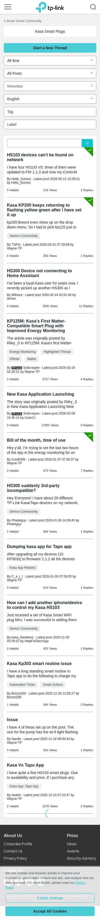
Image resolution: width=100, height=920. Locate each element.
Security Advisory (81, 858)
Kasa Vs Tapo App (25, 765)
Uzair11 (30, 418)
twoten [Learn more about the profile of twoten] (16, 795)
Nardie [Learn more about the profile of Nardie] (16, 739)
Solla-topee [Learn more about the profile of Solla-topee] (31, 368)
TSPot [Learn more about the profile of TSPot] (15, 244)
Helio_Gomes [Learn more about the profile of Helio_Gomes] (21, 179)
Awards (73, 851)
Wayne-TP (14, 248)
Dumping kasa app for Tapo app (39, 546)
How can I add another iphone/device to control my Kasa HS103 (44, 605)
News (71, 844)
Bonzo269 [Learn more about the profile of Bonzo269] (18, 693)
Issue (12, 719)
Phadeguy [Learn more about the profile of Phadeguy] (18, 520)
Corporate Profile (18, 844)
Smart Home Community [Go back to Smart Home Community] (23, 21)
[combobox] (50, 60)
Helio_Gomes (21, 183)
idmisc (11, 298)
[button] (8, 7)
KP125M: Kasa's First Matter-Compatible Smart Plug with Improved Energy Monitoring (36, 326)
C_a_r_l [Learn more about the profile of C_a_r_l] (17, 576)
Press (72, 835)
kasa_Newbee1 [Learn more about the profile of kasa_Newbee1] (22, 637)
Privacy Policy (15, 858)
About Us (13, 835)
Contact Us (13, 851)
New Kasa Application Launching (40, 394)
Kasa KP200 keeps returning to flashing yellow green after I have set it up (44, 210)
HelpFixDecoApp (37, 641)
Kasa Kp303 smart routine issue (39, 663)
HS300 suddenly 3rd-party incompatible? (33, 488)
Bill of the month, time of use (36, 440)
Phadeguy (14, 524)
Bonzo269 (14, 697)
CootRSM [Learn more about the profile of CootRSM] (18, 459)
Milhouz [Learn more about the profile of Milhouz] (16, 295)
